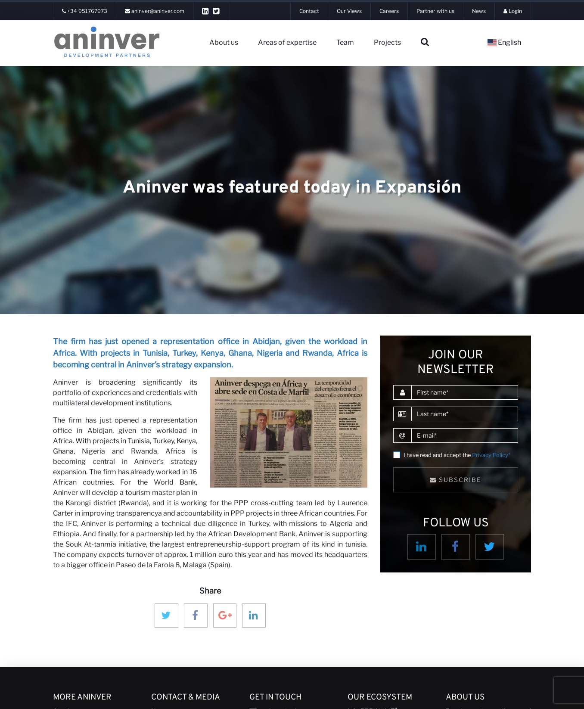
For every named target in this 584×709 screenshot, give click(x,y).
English (504, 42)
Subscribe (455, 479)
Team (345, 42)
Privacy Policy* (491, 455)
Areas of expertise (287, 42)
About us (223, 42)
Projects (387, 42)
